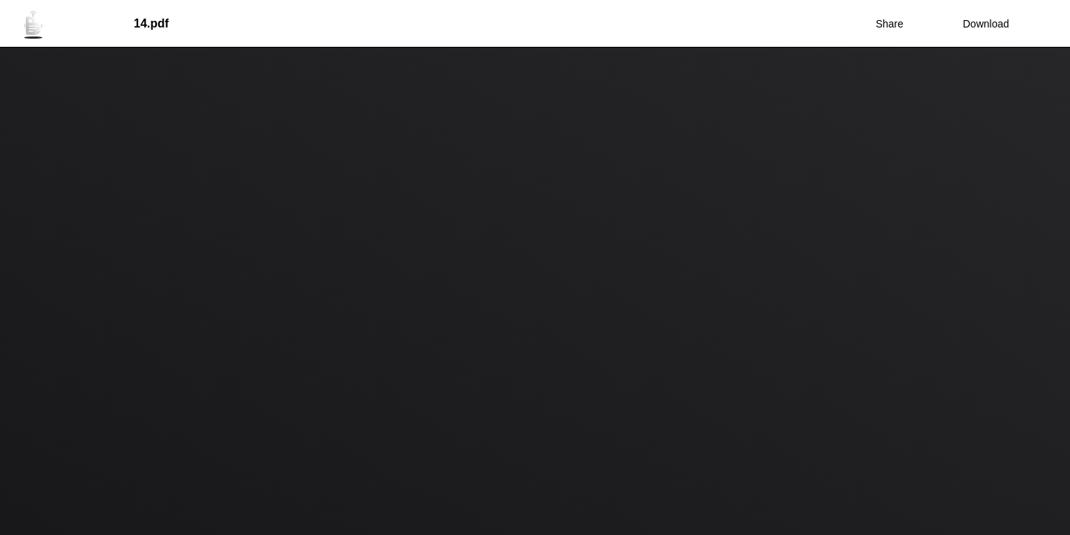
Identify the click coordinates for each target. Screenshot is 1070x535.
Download (976, 23)
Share (889, 23)
